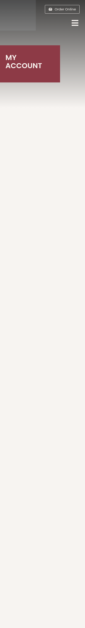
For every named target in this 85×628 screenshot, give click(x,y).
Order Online (65, 9)
